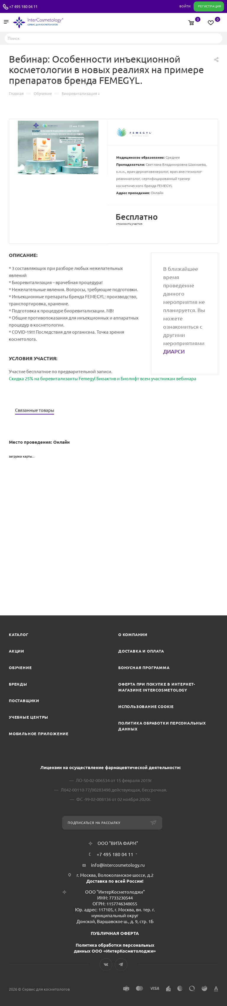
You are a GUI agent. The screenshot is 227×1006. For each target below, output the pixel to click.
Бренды (18, 684)
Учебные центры (28, 717)
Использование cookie (146, 706)
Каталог (19, 635)
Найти (216, 38)
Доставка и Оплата (141, 651)
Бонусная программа (143, 668)
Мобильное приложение (39, 734)
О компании (132, 635)
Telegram (121, 964)
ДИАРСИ (174, 351)
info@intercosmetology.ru (118, 865)
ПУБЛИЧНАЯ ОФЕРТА (115, 933)
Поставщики (24, 701)
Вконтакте (106, 964)
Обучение (20, 668)
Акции (16, 651)
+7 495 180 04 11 (23, 6)
